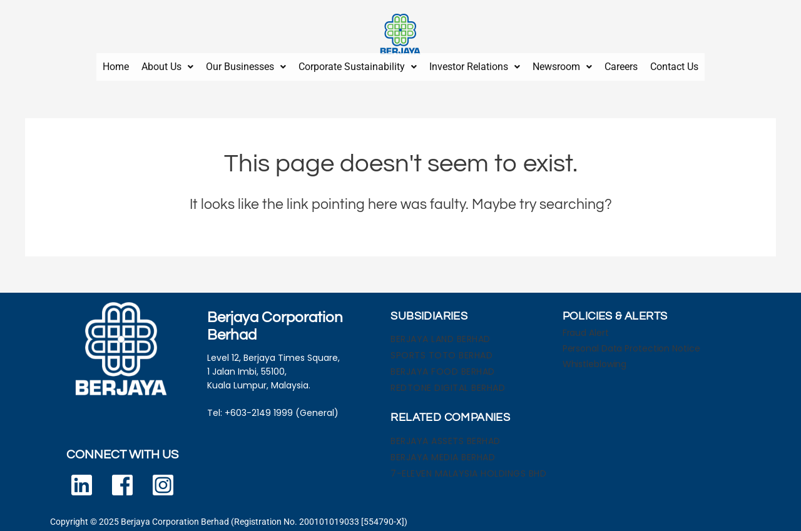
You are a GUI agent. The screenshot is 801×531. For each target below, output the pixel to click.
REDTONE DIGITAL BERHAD (447, 383)
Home (116, 64)
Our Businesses (246, 64)
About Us (167, 64)
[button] (167, 64)
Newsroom (562, 64)
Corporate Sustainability (357, 64)
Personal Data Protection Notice (631, 343)
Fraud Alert (586, 327)
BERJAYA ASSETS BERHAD (445, 436)
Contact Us (674, 64)
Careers (621, 64)
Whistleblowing (595, 359)
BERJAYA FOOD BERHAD (442, 366)
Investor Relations (474, 64)
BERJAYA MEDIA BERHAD (442, 452)
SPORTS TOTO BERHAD (441, 350)
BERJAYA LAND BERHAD (440, 334)
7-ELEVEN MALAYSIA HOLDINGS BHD (468, 468)
